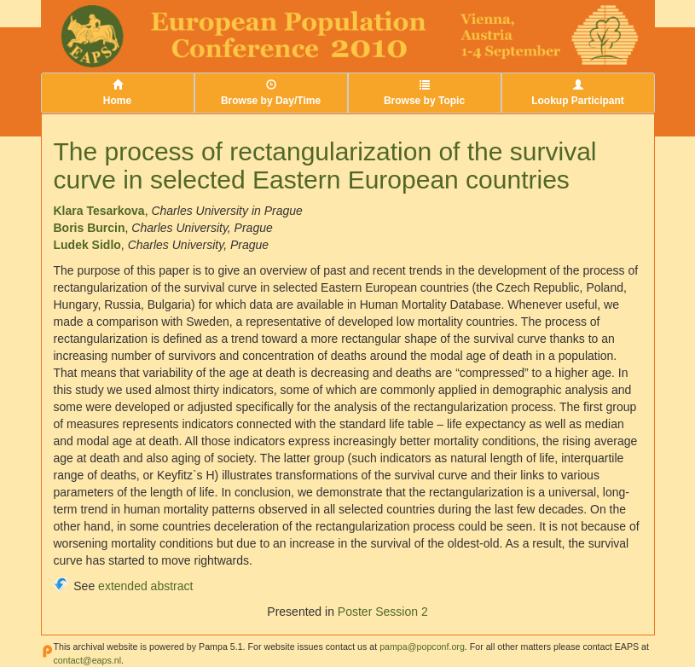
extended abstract (145, 586)
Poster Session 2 (383, 611)
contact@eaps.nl (88, 660)
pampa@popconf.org (422, 646)
